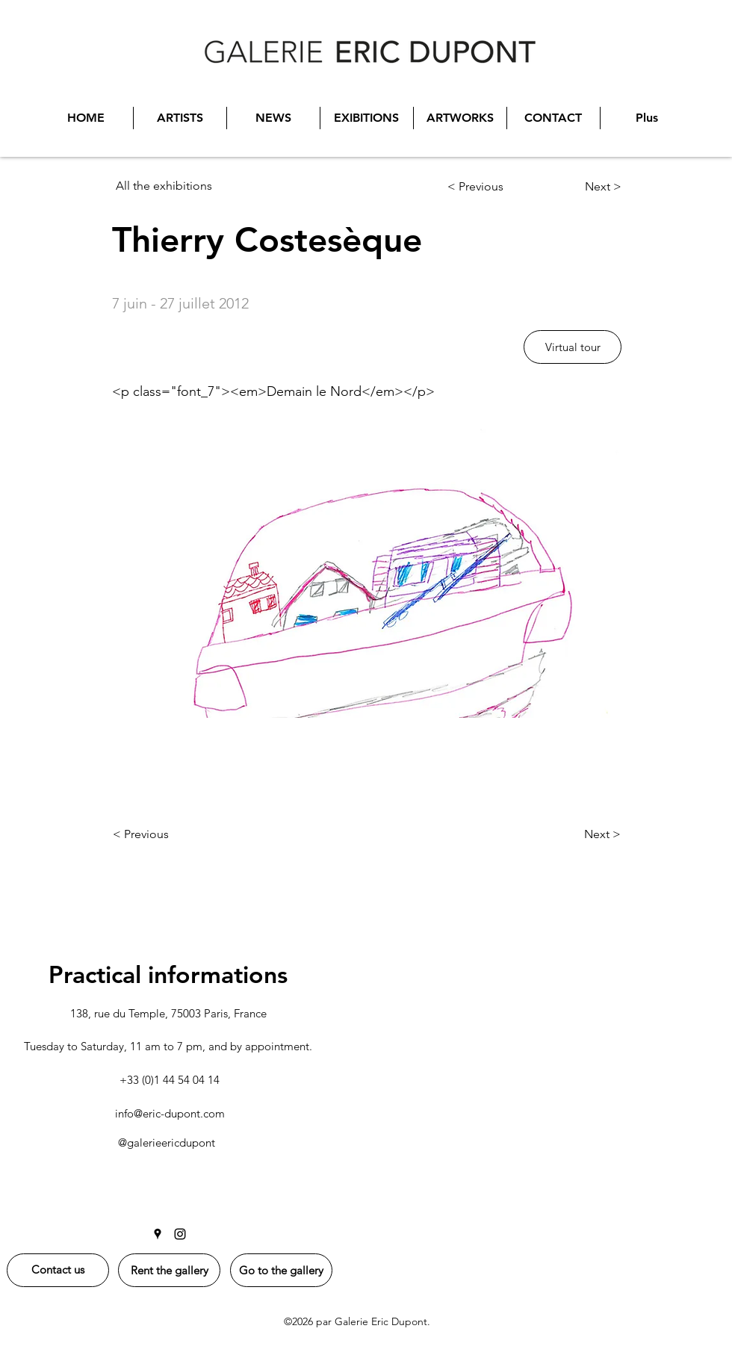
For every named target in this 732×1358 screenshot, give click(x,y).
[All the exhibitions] (191, 186)
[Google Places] (157, 1234)
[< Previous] (494, 187)
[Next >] (580, 187)
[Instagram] (180, 1234)
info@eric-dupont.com (170, 1113)
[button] (572, 347)
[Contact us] (58, 1270)
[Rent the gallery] (169, 1270)
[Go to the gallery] (281, 1270)
